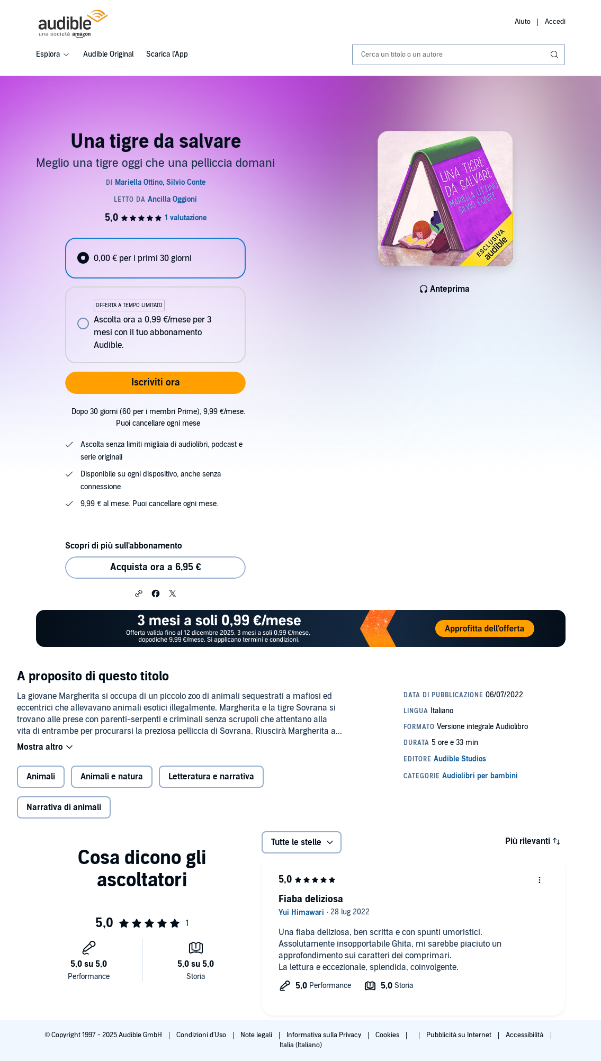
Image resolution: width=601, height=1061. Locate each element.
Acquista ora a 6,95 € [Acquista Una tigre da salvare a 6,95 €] (155, 567)
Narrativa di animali (63, 807)
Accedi (555, 21)
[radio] (155, 258)
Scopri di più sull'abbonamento (123, 546)
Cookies (388, 1035)
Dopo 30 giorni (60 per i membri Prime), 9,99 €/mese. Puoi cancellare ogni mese (158, 417)
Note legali (257, 1035)
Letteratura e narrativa (211, 776)
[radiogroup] (155, 300)
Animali (40, 776)
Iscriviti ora (155, 382)
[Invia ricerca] (555, 54)
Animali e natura (111, 776)
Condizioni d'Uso (202, 1035)
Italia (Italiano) (301, 1045)
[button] (138, 593)
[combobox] (459, 54)
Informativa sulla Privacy (324, 1035)
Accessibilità (525, 1035)
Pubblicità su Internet (459, 1035)
